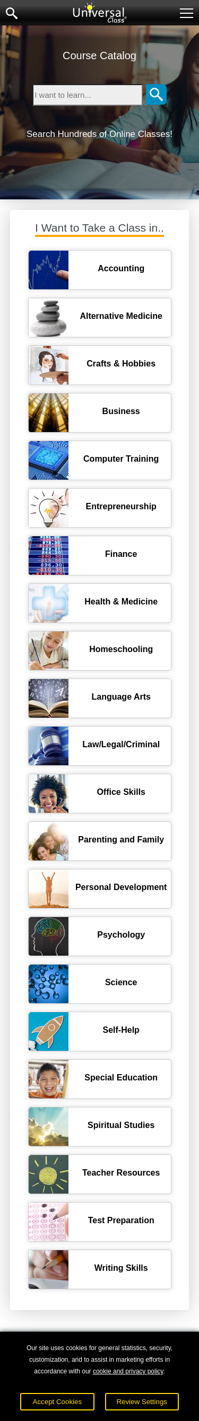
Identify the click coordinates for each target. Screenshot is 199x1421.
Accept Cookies (57, 1402)
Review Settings (141, 1402)
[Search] (156, 95)
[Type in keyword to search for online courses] (87, 95)
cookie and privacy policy (128, 1371)
